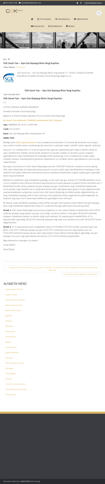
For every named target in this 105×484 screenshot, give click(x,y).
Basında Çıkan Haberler (15, 300)
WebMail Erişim (94, 3)
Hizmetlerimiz (11, 336)
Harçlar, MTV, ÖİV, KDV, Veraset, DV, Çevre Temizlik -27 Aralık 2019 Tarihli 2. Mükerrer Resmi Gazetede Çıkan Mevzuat (52, 268)
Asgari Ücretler (11, 294)
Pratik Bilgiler (10, 373)
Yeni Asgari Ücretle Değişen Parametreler (81, 274)
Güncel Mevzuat (65, 436)
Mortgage (9, 368)
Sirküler (8, 379)
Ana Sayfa (62, 429)
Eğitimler (8, 315)
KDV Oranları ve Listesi (14, 363)
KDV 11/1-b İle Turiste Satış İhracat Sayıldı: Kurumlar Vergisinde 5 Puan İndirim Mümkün (11, 445)
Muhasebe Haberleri (11, 481)
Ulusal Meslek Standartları (16, 389)
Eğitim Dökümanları (13, 310)
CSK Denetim (20, 67)
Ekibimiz (8, 321)
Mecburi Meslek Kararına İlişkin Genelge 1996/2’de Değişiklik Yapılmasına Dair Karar (11, 462)
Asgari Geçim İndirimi (14, 289)
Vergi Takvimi (10, 394)
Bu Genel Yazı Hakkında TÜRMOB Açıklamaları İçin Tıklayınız (32, 120)
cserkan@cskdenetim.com (31, 3)
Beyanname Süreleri (13, 305)
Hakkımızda (10, 331)
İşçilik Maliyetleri (12, 352)
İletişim (8, 342)
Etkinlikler (9, 326)
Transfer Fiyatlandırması (15, 384)
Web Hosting (35, 481)
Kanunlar (9, 358)
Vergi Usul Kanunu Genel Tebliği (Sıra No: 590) (11, 433)
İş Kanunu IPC (11, 347)
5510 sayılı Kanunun (25, 142)
